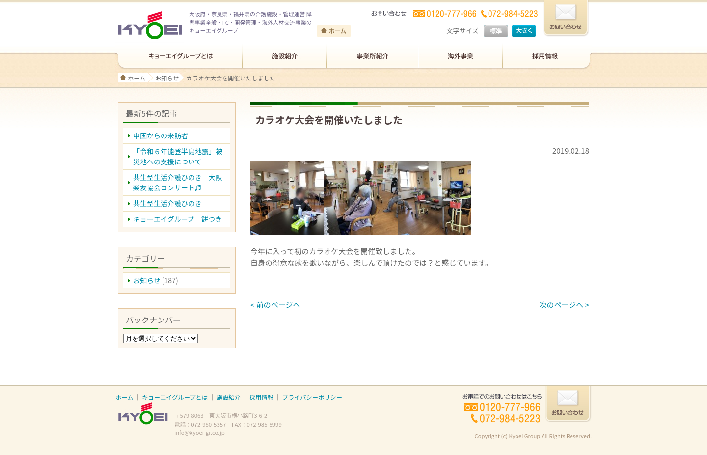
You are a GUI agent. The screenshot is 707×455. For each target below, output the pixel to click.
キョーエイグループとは (175, 397)
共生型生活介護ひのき (167, 203)
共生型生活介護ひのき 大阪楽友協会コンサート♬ (177, 182)
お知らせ (167, 78)
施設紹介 (229, 397)
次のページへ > (564, 304)
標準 (496, 31)
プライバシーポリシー (312, 397)
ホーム (136, 78)
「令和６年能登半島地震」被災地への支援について (177, 156)
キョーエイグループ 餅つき (177, 219)
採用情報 (261, 397)
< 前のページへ (275, 304)
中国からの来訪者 (160, 135)
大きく (524, 31)
